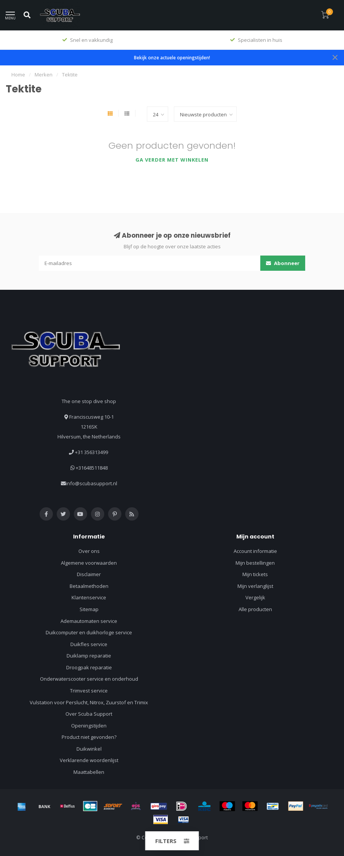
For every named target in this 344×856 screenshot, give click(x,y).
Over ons (89, 551)
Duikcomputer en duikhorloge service (89, 632)
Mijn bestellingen (255, 562)
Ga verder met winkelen (172, 159)
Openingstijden (89, 725)
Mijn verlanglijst (255, 586)
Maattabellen (88, 772)
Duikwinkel (89, 748)
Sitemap (89, 609)
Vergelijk (255, 597)
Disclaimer (89, 574)
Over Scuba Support (88, 713)
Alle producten (255, 609)
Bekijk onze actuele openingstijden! (172, 57)
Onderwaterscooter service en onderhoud (89, 678)
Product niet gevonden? (89, 737)
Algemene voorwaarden (89, 562)
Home (18, 74)
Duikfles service (88, 644)
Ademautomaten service (89, 621)
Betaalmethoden (89, 586)
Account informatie (255, 551)
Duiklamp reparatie (89, 655)
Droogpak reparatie (89, 667)
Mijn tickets (255, 574)
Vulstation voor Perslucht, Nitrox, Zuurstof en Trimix (89, 702)
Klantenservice (89, 597)
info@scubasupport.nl (91, 483)
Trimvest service (89, 690)
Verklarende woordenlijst (89, 760)
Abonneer (282, 263)
